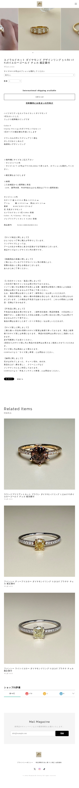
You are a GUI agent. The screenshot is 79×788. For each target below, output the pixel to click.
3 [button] (36, 52)
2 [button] (34, 52)
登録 (62, 733)
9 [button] (46, 52)
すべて (12, 693)
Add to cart (39, 97)
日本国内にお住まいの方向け (39, 103)
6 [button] (41, 52)
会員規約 (59, 762)
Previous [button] (4, 29)
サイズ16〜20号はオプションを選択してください (24, 71)
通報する (20, 379)
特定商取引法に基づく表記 (45, 762)
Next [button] (75, 29)
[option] (39, 29)
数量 (6, 81)
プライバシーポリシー (25, 762)
